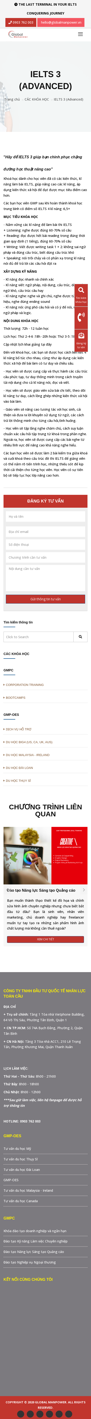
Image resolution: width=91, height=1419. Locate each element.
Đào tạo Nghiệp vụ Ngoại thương (30, 1262)
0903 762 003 (22, 22)
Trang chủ (12, 99)
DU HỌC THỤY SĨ (17, 780)
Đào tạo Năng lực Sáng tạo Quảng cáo (41, 890)
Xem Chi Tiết (45, 939)
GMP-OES (11, 715)
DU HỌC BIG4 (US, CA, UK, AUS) (28, 742)
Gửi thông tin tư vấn (45, 599)
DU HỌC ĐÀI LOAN (18, 768)
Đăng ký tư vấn (81, 339)
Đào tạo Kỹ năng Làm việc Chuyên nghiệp (36, 1241)
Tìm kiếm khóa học (81, 294)
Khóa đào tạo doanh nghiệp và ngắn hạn (35, 1231)
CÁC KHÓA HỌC (37, 99)
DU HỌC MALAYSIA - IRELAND (26, 755)
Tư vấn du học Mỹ (17, 1148)
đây (49, 344)
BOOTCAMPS (14, 697)
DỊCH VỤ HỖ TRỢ (17, 729)
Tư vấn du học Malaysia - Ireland (28, 1190)
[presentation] (7, 889)
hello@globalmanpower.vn (61, 22)
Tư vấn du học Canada (21, 1201)
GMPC (8, 670)
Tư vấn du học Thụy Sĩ (21, 1159)
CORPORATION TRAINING (24, 685)
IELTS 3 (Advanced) (68, 99)
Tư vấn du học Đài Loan (22, 1169)
